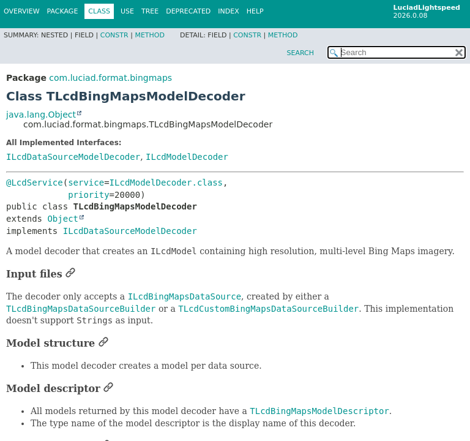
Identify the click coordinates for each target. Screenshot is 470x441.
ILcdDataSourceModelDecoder (73, 157)
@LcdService (34, 182)
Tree (150, 11)
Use (127, 11)
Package (62, 11)
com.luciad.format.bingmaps (110, 78)
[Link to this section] (70, 274)
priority (88, 195)
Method (150, 35)
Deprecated (188, 11)
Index (228, 11)
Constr (114, 35)
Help (255, 11)
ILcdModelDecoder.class (166, 182)
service (86, 182)
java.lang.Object (41, 114)
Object (62, 219)
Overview (22, 11)
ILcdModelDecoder (187, 157)
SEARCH (300, 53)
